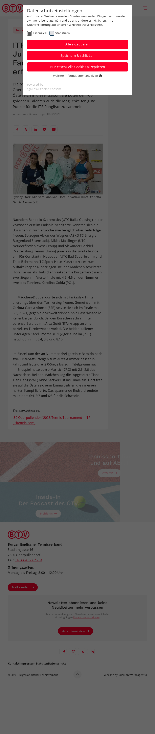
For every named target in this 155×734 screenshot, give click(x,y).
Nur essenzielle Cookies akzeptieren (77, 67)
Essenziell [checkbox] (40, 33)
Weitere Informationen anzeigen (77, 76)
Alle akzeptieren (77, 44)
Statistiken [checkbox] (62, 33)
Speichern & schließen (77, 55)
